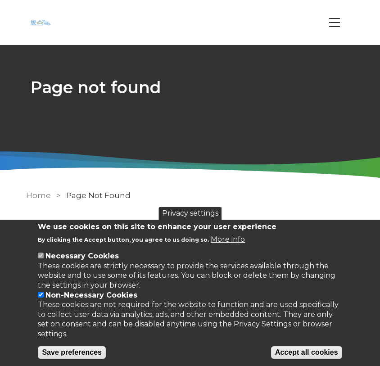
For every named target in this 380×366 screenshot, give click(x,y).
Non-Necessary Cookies (91, 295)
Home (38, 195)
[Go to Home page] (42, 22)
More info (228, 239)
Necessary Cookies (82, 256)
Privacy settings (190, 213)
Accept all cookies (306, 352)
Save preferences (72, 352)
